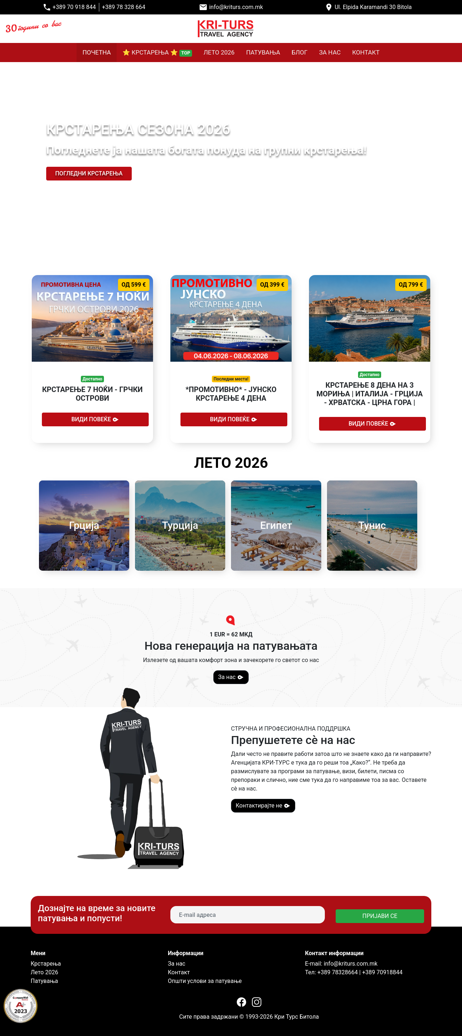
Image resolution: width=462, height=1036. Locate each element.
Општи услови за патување (205, 981)
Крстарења (46, 963)
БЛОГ (300, 52)
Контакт (179, 972)
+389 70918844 (382, 972)
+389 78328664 (337, 972)
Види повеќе (95, 419)
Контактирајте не (263, 805)
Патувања (44, 981)
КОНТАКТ (366, 52)
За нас (231, 677)
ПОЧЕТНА (96, 52)
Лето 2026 (44, 972)
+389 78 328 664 (123, 7)
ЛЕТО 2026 (219, 52)
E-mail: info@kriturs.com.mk (341, 963)
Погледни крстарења (89, 173)
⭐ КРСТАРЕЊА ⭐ (157, 53)
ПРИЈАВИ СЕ (379, 916)
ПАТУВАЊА (263, 52)
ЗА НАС (330, 52)
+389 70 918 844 (74, 7)
